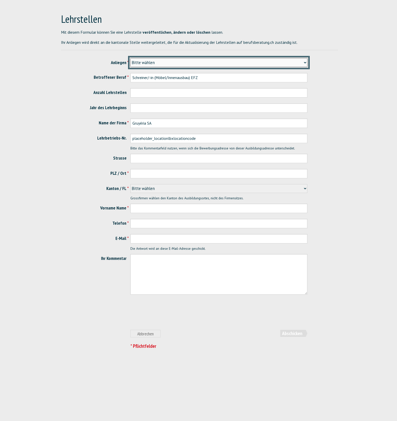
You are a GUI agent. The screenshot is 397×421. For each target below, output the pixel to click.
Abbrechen (145, 334)
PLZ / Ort (118, 173)
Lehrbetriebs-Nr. (112, 138)
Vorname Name (113, 208)
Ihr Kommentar (114, 258)
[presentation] (168, 315)
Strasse (120, 158)
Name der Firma (112, 123)
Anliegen (118, 62)
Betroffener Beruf (110, 77)
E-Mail (120, 238)
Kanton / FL (116, 188)
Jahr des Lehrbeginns (108, 107)
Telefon (119, 223)
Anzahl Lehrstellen (110, 92)
